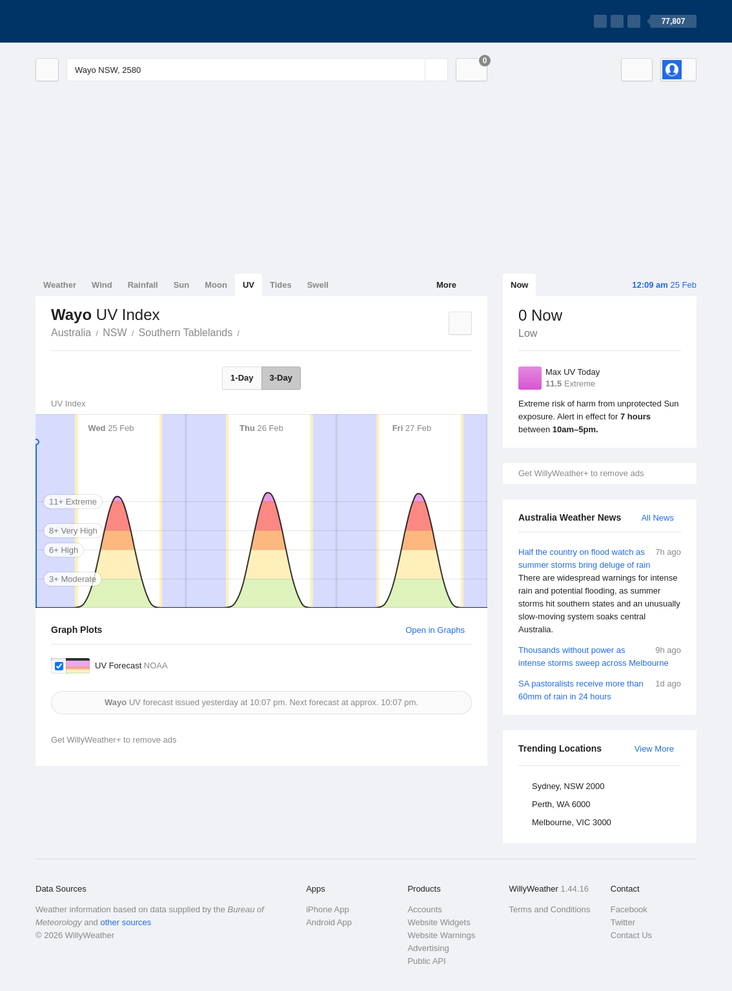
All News (657, 518)
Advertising (428, 948)
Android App (329, 922)
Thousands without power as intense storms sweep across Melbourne (599, 656)
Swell (318, 285)
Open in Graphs (435, 630)
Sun (182, 285)
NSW (115, 332)
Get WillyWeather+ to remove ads (581, 473)
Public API (426, 961)
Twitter (623, 922)
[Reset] (414, 70)
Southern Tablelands (186, 332)
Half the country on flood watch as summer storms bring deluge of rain (599, 591)
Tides (281, 285)
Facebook (629, 909)
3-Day (281, 378)
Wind (102, 285)
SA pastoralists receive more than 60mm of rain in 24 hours (599, 689)
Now (519, 285)
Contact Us (631, 935)
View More (654, 749)
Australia (71, 332)
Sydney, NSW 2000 (568, 786)
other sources (125, 922)
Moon (216, 285)
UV (248, 285)
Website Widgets (438, 922)
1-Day (241, 378)
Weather (59, 285)
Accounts (424, 909)
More (446, 285)
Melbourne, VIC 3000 (571, 822)
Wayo (246, 331)
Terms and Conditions (550, 909)
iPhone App (327, 909)
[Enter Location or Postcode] (257, 69)
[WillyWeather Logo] (96, 21)
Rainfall (143, 285)
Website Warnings (441, 935)
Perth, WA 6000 (561, 804)
